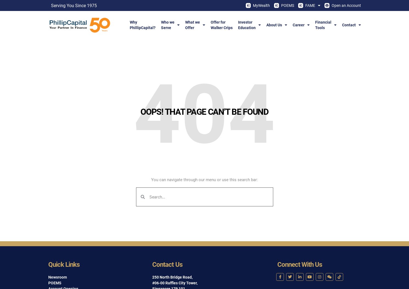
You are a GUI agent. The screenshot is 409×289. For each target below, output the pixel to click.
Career (301, 25)
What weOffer (195, 25)
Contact (351, 25)
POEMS (284, 5)
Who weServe (170, 25)
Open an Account (343, 5)
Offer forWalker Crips (222, 25)
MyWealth (258, 5)
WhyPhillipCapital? (143, 25)
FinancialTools (326, 25)
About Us (276, 25)
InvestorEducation (249, 25)
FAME (309, 5)
